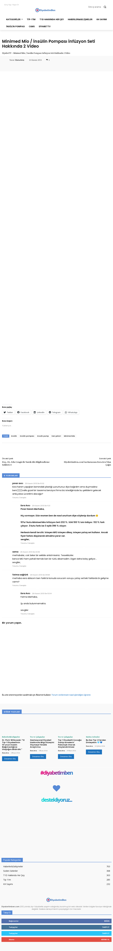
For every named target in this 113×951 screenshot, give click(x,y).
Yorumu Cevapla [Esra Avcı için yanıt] (27, 543)
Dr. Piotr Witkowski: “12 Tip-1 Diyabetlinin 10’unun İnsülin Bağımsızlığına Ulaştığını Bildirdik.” (13, 744)
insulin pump (43, 436)
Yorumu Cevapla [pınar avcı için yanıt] (19, 497)
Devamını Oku (10, 758)
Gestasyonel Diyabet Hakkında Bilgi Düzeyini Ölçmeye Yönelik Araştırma (42, 743)
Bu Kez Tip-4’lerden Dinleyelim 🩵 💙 (96, 741)
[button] (98, 7)
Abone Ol (105, 939)
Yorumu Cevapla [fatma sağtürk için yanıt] (19, 585)
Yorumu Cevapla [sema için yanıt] (19, 566)
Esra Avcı (19, 60)
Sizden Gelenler (91, 737)
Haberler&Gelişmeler (10, 737)
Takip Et (105, 927)
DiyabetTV (6, 53)
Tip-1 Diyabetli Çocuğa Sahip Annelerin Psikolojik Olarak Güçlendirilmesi (70, 743)
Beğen (106, 921)
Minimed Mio (69, 436)
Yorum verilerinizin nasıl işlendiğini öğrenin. (71, 695)
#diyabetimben (56, 773)
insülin (14, 436)
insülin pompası (27, 436)
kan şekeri (56, 436)
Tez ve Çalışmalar (36, 737)
